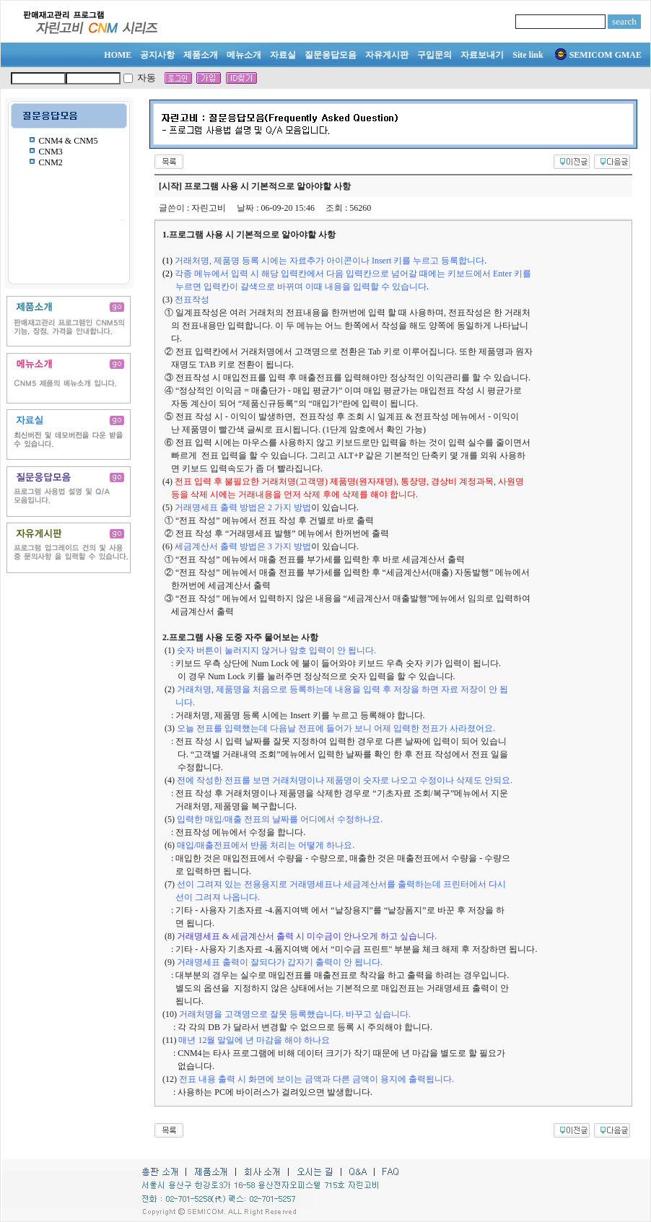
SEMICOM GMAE (598, 55)
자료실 (283, 55)
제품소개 (200, 55)
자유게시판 (386, 55)
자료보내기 (482, 55)
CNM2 (51, 162)
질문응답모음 (331, 55)
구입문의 (434, 55)
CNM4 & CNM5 (68, 141)
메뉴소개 (244, 55)
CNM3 (51, 152)
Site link (527, 55)
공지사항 (157, 55)
